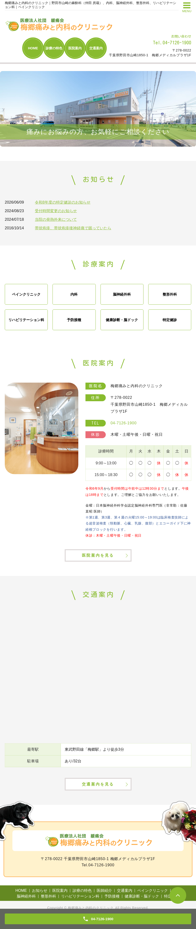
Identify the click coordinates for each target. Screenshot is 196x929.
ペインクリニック (26, 294)
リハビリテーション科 (26, 320)
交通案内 (96, 48)
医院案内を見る (98, 560)
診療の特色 (54, 48)
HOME (33, 48)
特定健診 (169, 320)
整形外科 (169, 294)
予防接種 (74, 320)
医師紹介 (104, 902)
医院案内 (75, 48)
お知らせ (39, 902)
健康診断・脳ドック (122, 320)
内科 (74, 294)
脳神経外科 (122, 294)
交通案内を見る (98, 794)
